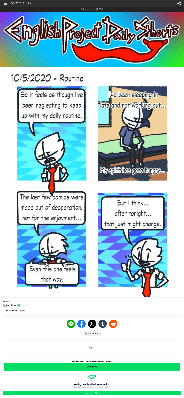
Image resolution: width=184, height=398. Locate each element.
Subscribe (93, 333)
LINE (71, 324)
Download (92, 366)
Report (91, 347)
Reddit (113, 324)
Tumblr (102, 324)
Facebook (81, 324)
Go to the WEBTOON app (92, 393)
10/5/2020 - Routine (20, 3)
